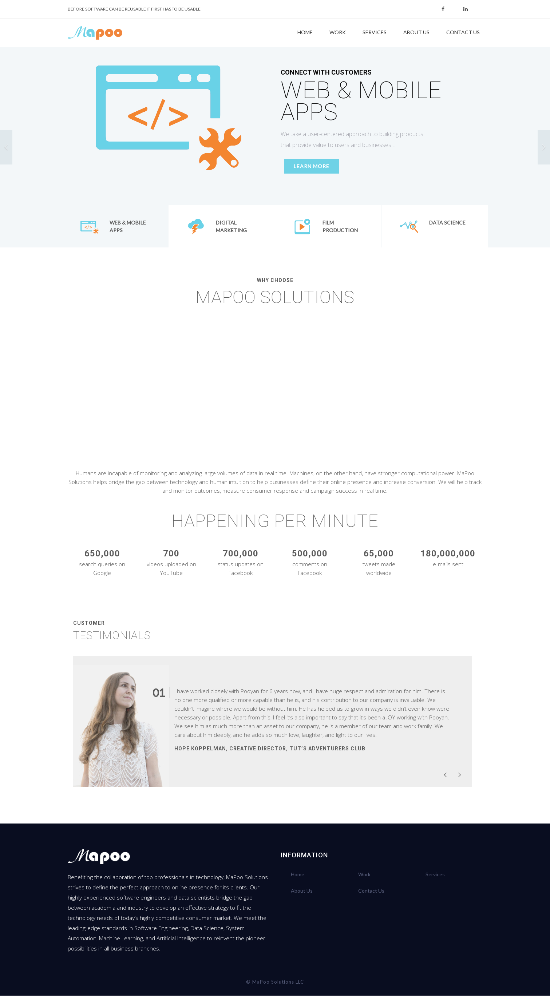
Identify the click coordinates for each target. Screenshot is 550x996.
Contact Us (463, 32)
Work (337, 32)
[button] (6, 148)
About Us (416, 32)
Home (305, 32)
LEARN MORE (308, 167)
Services (375, 32)
